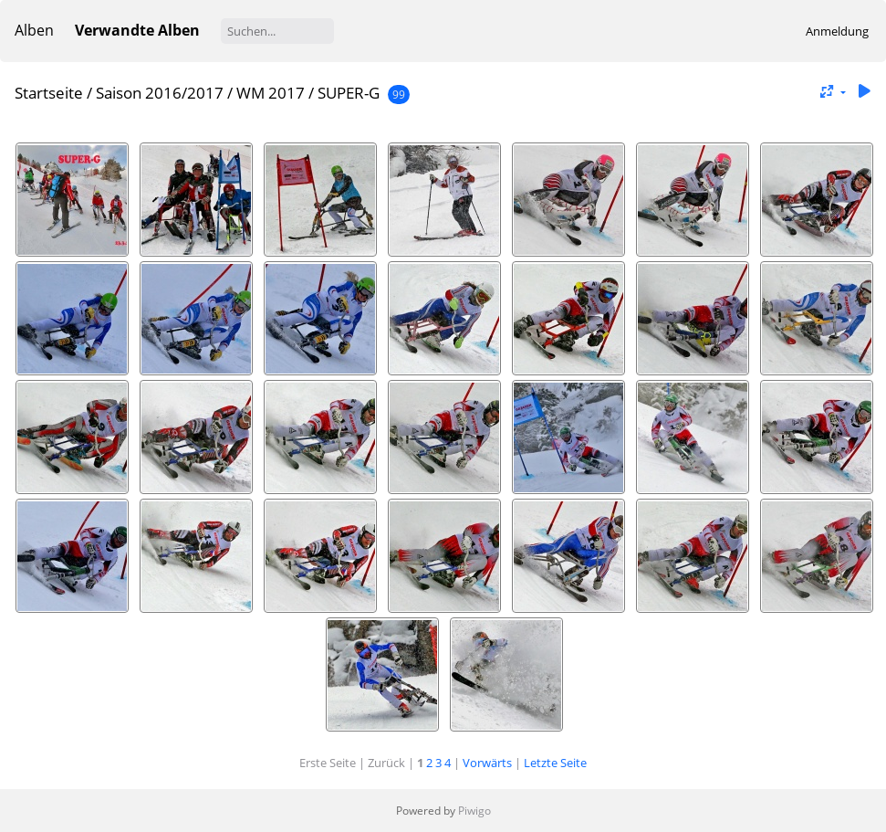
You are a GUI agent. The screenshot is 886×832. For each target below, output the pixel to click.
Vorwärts (487, 762)
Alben (34, 30)
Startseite (49, 92)
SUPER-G (349, 92)
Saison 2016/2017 (160, 92)
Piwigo (474, 810)
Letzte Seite (555, 762)
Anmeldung (837, 31)
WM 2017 (270, 92)
